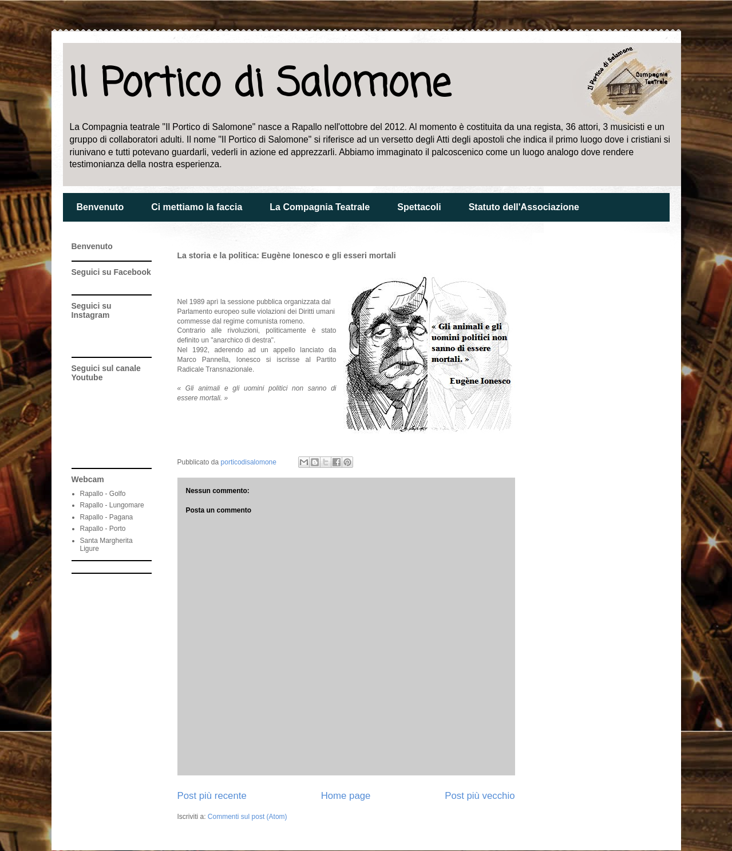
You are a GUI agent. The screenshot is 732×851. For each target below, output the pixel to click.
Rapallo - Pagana (106, 517)
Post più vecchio (480, 795)
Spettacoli (419, 207)
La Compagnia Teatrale (320, 207)
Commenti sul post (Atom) (247, 817)
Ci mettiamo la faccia (196, 207)
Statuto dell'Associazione (524, 207)
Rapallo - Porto (103, 529)
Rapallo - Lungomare (112, 505)
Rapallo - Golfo (103, 494)
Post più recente (212, 795)
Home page (346, 795)
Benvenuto (100, 207)
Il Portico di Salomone (259, 85)
